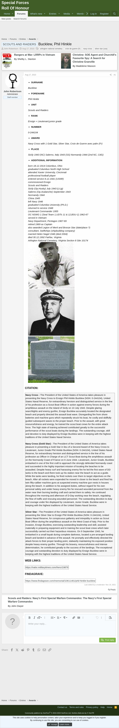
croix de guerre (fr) (72, 49)
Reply (113, 589)
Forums (21, 13)
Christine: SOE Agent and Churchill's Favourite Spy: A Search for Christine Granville (94, 58)
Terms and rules (76, 707)
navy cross (87, 49)
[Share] (111, 75)
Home (7, 13)
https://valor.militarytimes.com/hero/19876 (46, 567)
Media (67, 13)
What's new (36, 13)
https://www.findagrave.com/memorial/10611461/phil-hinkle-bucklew (60, 580)
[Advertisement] (59, 30)
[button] (12, 14)
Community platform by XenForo (48, 713)
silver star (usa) (101, 49)
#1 (115, 75)
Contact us (62, 707)
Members (82, 13)
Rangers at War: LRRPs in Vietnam (34, 54)
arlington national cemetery (51, 49)
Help (103, 707)
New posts (6, 19)
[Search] (114, 14)
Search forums (20, 19)
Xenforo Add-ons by (83, 713)
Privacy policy (92, 707)
